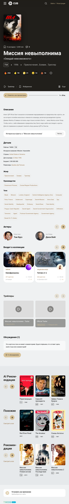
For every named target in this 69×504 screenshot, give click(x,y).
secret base (39, 204)
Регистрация (61, 3)
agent (15, 213)
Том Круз (18, 237)
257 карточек (10, 277)
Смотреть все (9, 423)
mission (13, 195)
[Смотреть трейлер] (9, 86)
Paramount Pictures (10, 185)
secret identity (8, 204)
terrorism (7, 213)
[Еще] (61, 86)
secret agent (26, 209)
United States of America (17, 154)
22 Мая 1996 (17, 158)
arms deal (50, 199)
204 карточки (41, 277)
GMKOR (8, 269)
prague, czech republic (11, 209)
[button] (63, 227)
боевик (42, 64)
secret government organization (43, 209)
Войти (53, 3)
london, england (24, 195)
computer (59, 195)
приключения (31, 64)
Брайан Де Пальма (18, 165)
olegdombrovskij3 (42, 269)
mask (6, 195)
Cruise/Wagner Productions (28, 185)
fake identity (50, 204)
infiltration (60, 209)
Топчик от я (42, 273)
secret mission (39, 199)
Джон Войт (51, 237)
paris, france (8, 199)
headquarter (20, 204)
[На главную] (13, 3)
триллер (52, 64)
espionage (29, 199)
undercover (19, 199)
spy (58, 199)
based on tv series (10, 218)
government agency (47, 213)
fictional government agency (29, 213)
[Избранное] (25, 86)
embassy (30, 204)
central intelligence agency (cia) (42, 195)
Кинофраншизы (12, 273)
